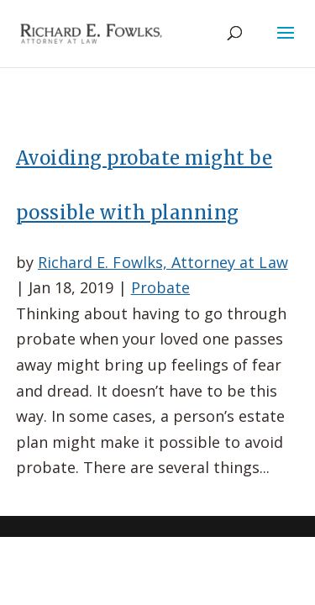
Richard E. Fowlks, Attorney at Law (163, 262)
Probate (160, 287)
